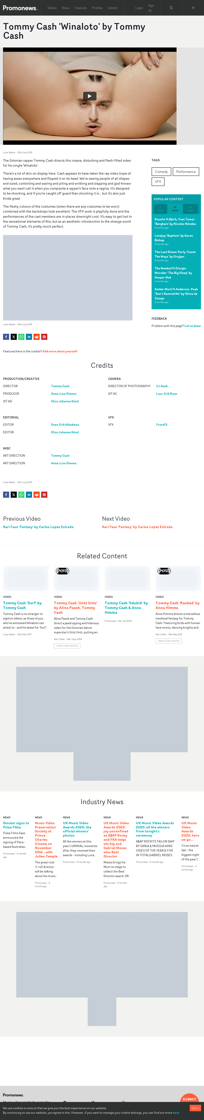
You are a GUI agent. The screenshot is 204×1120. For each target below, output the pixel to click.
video (7, 571)
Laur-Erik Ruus (166, 393)
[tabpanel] (176, 261)
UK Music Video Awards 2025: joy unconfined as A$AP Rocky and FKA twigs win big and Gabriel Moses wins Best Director (116, 814)
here (176, 1112)
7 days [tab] (160, 209)
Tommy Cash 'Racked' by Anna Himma (178, 580)
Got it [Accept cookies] (195, 1108)
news (6, 792)
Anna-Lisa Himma (63, 393)
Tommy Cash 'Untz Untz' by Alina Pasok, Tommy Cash (75, 582)
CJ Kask (162, 386)
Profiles (97, 8)
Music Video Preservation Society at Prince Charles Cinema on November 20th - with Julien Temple (46, 814)
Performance (186, 171)
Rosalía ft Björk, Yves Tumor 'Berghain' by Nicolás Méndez (175, 221)
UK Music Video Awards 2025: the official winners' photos (77, 803)
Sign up (151, 7)
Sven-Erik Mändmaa (65, 424)
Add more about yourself (60, 351)
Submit (113, 8)
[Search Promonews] (171, 8)
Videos (52, 8)
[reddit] (37, 337)
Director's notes (67, 620)
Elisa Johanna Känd (65, 401)
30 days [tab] (175, 209)
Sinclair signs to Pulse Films (16, 799)
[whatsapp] (21, 337)
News (65, 8)
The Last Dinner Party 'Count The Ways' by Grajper (175, 254)
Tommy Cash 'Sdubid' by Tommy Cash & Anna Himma (126, 582)
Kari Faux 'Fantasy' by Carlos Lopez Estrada (38, 526)
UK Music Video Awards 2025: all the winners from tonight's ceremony (155, 803)
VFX (158, 181)
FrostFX (161, 424)
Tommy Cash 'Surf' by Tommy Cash (22, 580)
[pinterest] (44, 337)
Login (139, 8)
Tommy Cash (60, 386)
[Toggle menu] (193, 8)
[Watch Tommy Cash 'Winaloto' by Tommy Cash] (89, 96)
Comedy (161, 171)
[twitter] (14, 337)
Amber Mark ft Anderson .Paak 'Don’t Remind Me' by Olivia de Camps (176, 294)
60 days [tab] (191, 209)
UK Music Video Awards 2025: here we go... (190, 805)
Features (81, 8)
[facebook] (6, 337)
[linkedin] (29, 337)
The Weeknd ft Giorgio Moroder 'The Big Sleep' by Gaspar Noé (173, 273)
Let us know (192, 326)
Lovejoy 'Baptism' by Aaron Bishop (174, 237)
